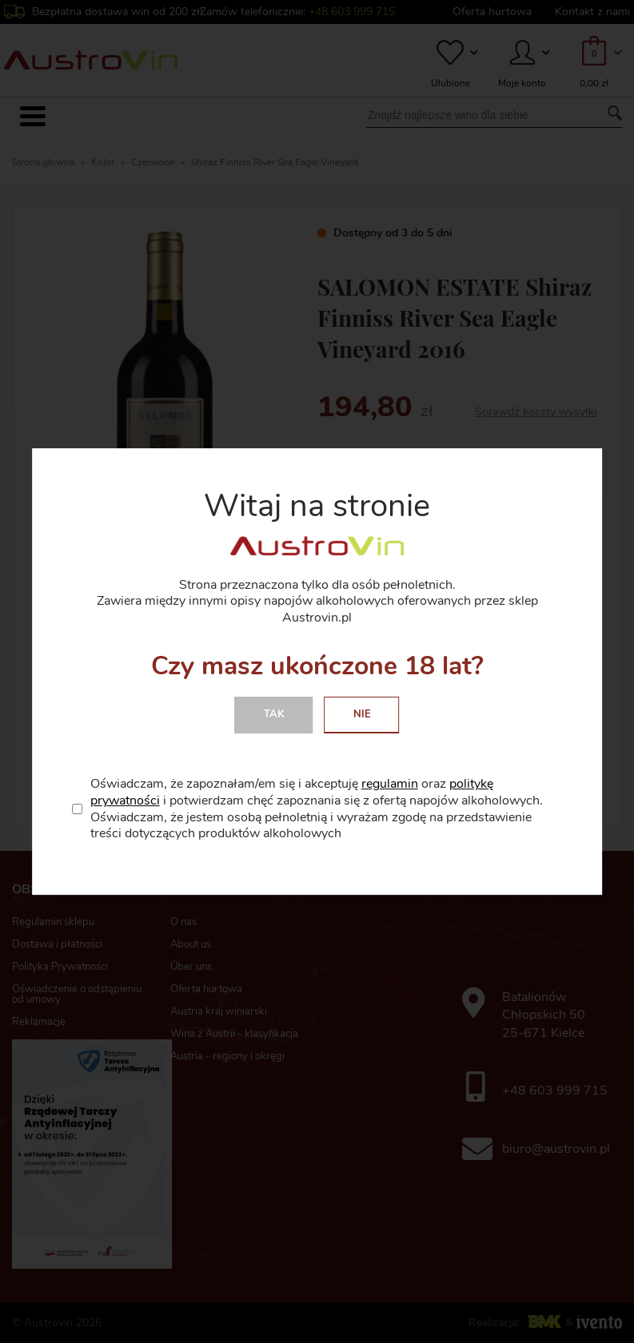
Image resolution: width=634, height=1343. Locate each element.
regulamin (389, 784)
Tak (274, 714)
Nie (362, 714)
